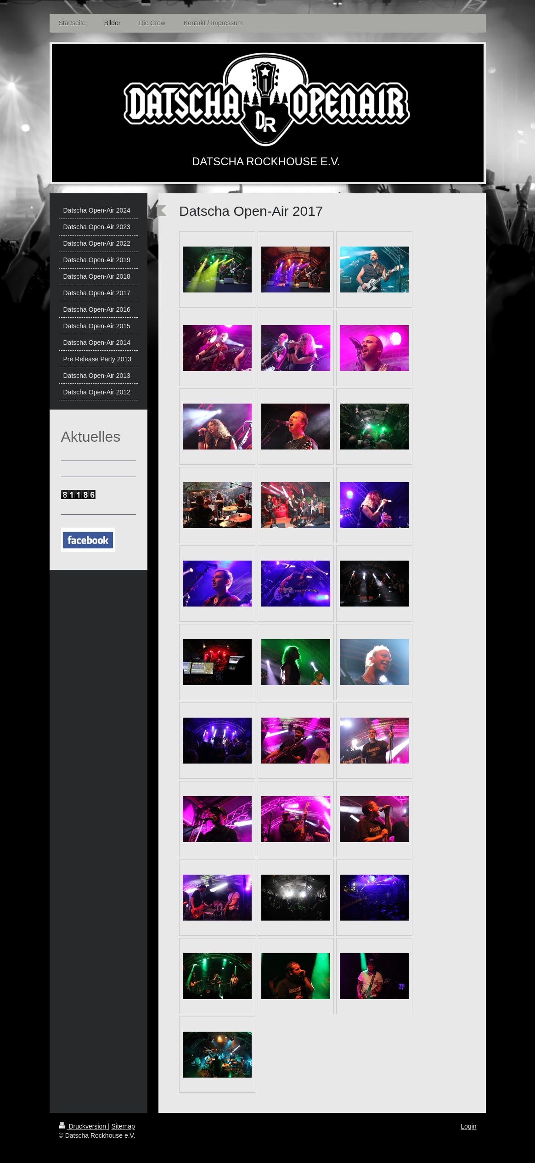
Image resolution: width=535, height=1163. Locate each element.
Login (468, 1126)
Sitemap (123, 1126)
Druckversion (83, 1126)
